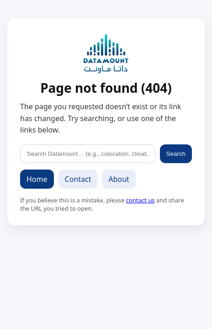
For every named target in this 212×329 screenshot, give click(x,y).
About (118, 179)
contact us (140, 200)
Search (176, 153)
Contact (78, 179)
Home (37, 179)
